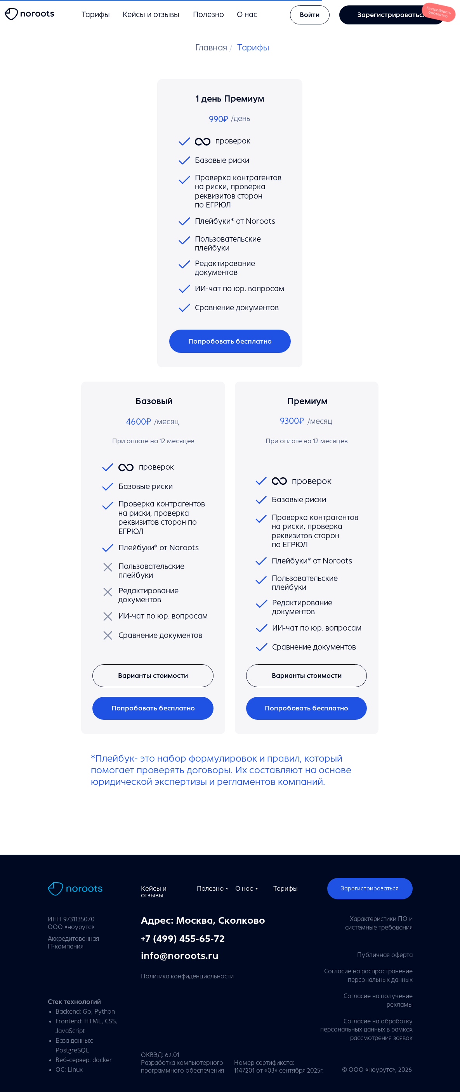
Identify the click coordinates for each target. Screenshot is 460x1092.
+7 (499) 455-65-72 (183, 939)
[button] (306, 675)
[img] (31, 14)
